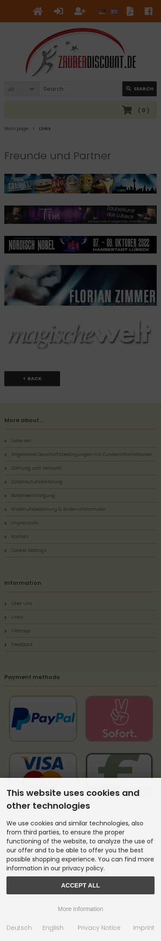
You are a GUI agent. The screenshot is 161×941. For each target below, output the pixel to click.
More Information (80, 908)
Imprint (144, 927)
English (53, 927)
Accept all (80, 885)
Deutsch (19, 927)
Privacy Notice (99, 927)
